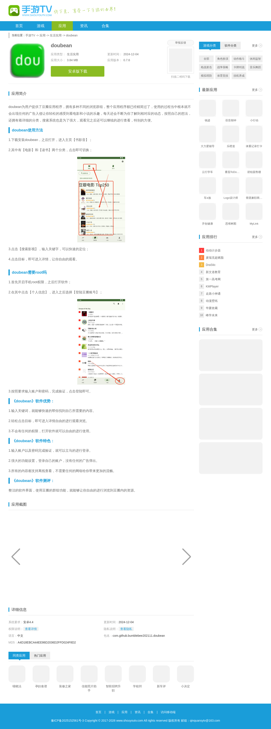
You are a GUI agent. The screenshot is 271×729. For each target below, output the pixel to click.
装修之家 (65, 686)
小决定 (185, 686)
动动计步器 (213, 250)
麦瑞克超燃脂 (215, 257)
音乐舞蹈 (255, 67)
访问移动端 (168, 712)
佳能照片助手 (89, 688)
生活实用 (56, 35)
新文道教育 (213, 272)
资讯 (84, 26)
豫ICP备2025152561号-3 (67, 720)
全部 (206, 58)
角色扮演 (222, 58)
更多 (255, 45)
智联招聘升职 (113, 688)
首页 (19, 26)
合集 (105, 26)
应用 (62, 26)
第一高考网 (213, 279)
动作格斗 (239, 58)
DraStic (211, 264)
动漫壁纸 (212, 300)
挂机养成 (239, 75)
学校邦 (137, 686)
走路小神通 (213, 293)
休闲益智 (255, 58)
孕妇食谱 (41, 686)
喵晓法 (16, 686)
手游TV (30, 35)
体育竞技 (222, 75)
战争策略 (222, 67)
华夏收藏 (212, 308)
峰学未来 (212, 315)
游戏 (40, 26)
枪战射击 (206, 67)
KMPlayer (212, 286)
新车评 (161, 686)
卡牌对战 (239, 67)
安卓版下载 (77, 71)
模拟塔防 (206, 75)
